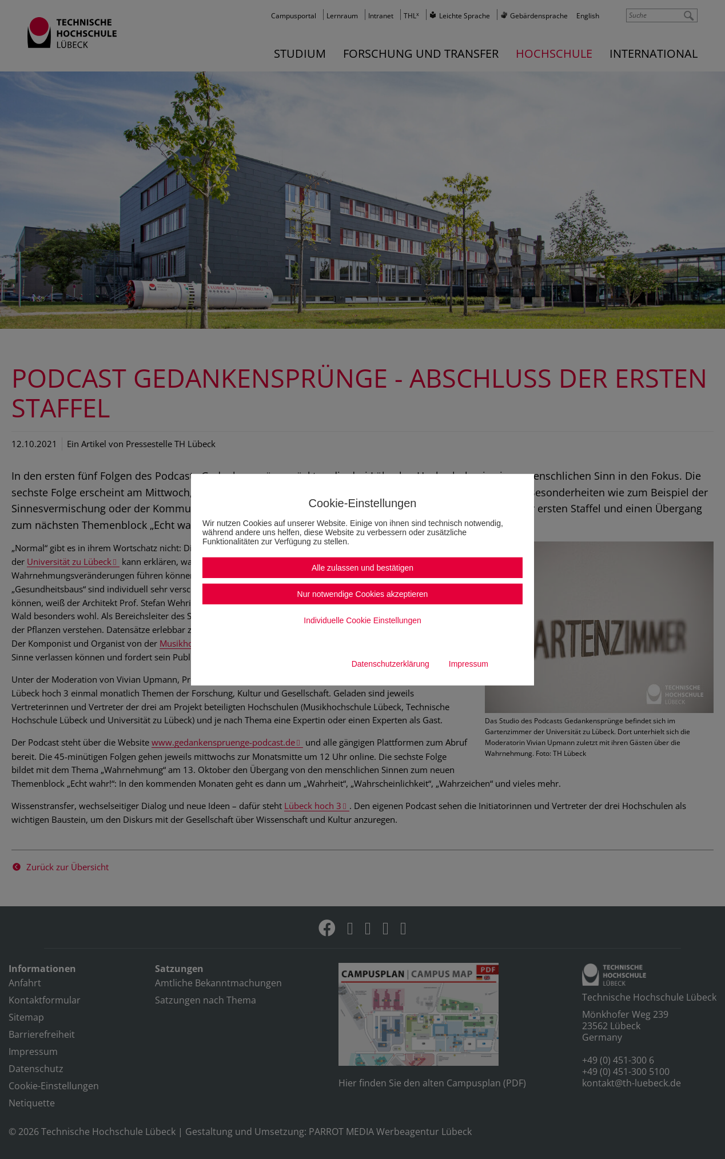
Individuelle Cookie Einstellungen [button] (362, 620)
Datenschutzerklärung (390, 663)
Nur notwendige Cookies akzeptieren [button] (362, 594)
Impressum (468, 663)
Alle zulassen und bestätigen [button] (362, 567)
